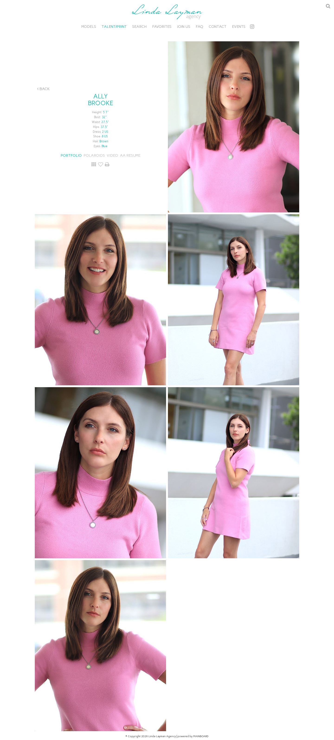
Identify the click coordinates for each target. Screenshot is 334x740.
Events (238, 26)
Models (88, 26)
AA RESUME (130, 155)
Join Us (183, 26)
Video (112, 155)
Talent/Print (114, 26)
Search (139, 26)
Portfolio (71, 155)
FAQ (199, 26)
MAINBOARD (201, 736)
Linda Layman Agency (167, 12)
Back (43, 89)
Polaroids (94, 155)
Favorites (161, 26)
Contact (217, 26)
